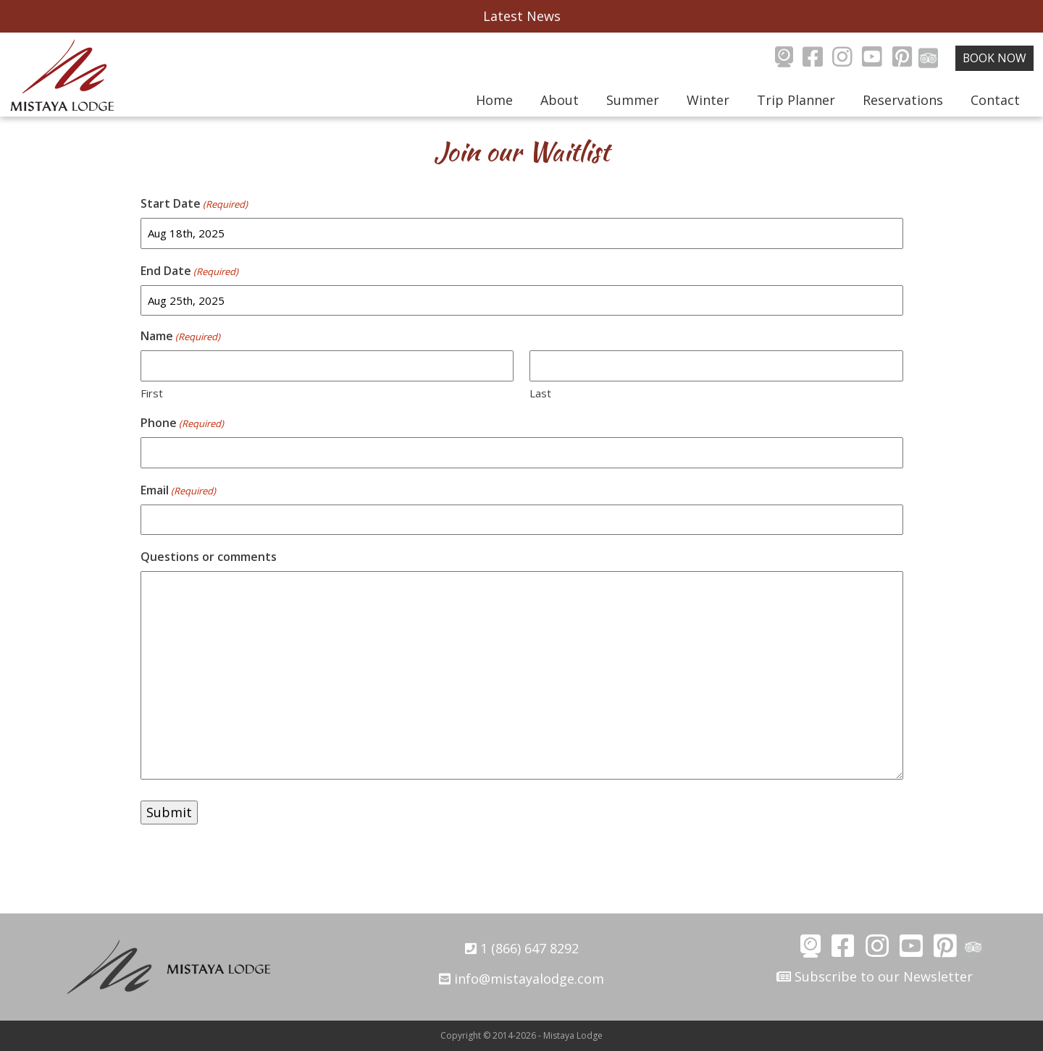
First (152, 393)
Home (494, 100)
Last (540, 393)
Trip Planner (796, 100)
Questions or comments (209, 557)
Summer (632, 100)
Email (178, 490)
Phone (182, 423)
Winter (708, 100)
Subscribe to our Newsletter (874, 976)
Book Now (994, 58)
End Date (189, 271)
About (559, 100)
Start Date (194, 203)
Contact (995, 100)
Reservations (903, 100)
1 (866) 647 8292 (522, 948)
